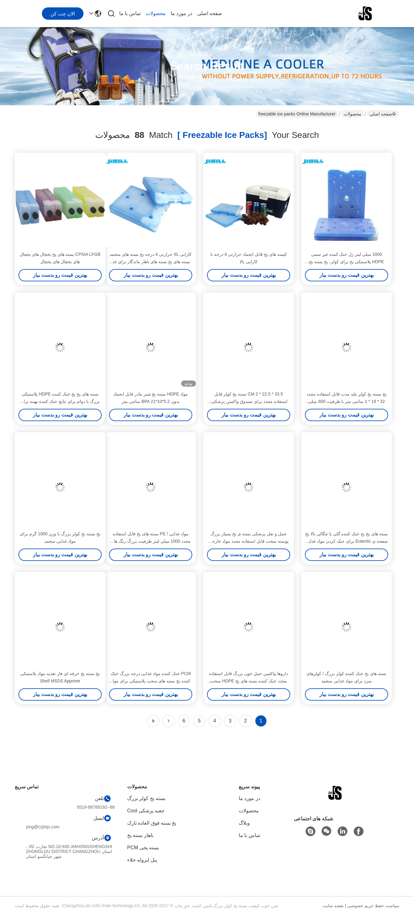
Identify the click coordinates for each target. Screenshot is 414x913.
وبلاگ (244, 823)
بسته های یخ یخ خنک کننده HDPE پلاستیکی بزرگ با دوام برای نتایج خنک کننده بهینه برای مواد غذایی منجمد (59, 401)
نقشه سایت (333, 905)
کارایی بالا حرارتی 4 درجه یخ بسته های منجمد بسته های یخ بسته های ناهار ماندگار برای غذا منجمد (151, 261)
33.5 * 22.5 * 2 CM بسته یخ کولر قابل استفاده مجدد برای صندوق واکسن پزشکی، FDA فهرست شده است (248, 401)
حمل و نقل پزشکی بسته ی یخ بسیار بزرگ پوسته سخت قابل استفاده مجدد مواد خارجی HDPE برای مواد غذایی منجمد (248, 541)
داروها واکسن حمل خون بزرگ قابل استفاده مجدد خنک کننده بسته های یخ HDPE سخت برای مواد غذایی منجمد (248, 681)
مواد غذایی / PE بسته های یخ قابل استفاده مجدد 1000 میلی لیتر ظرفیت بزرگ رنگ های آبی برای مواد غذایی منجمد (150, 541)
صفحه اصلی (209, 13)
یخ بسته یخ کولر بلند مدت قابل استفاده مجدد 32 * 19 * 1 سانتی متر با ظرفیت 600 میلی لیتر (346, 401)
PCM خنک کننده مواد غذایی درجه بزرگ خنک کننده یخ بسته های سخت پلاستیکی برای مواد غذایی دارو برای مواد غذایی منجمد (151, 681)
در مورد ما (181, 13)
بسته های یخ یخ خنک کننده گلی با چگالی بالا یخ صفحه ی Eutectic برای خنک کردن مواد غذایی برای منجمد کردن (346, 541)
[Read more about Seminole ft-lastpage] (153, 720)
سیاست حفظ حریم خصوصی (373, 905)
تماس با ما (130, 13)
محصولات (156, 13)
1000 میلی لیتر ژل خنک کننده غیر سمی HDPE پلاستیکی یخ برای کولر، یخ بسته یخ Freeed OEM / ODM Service (346, 261)
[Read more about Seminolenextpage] (168, 720)
